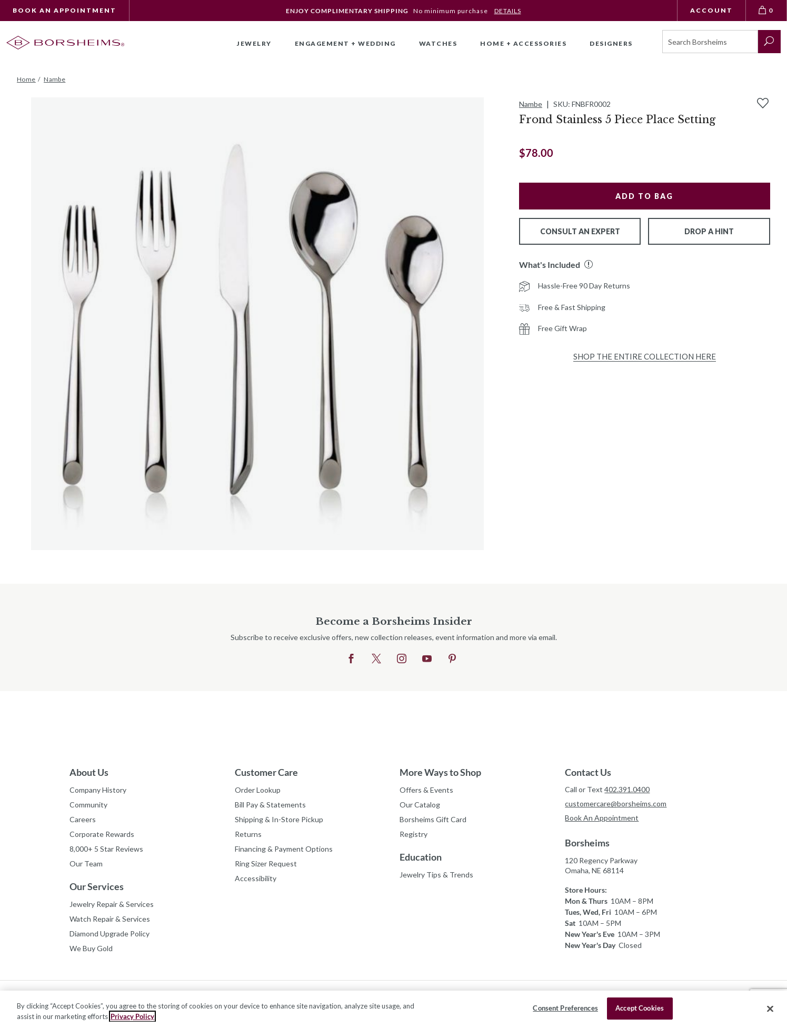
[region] (393, 1009)
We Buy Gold (91, 948)
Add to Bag (644, 196)
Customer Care (266, 772)
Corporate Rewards (101, 834)
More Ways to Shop (440, 772)
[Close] (770, 1008)
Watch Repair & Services (109, 918)
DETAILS (507, 11)
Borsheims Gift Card (433, 819)
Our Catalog (420, 804)
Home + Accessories (523, 43)
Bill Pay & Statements (270, 803)
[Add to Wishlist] (762, 103)
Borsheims (587, 843)
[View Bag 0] (766, 10)
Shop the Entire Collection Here (644, 356)
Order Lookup (258, 789)
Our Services (96, 886)
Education (421, 857)
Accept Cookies (639, 1008)
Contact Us (588, 772)
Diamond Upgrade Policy (109, 933)
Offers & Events (426, 789)
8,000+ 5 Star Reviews (106, 848)
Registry (413, 834)
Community (88, 804)
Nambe (530, 103)
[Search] (710, 41)
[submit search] (769, 41)
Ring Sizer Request (266, 863)
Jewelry (254, 43)
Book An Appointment (64, 10)
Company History (97, 789)
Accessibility (255, 878)
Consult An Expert (580, 231)
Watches (438, 43)
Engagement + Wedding (345, 43)
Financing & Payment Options (284, 848)
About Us (88, 772)
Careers (82, 819)
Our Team (86, 863)
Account (711, 10)
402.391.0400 (627, 789)
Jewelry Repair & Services (111, 904)
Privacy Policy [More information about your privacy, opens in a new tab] (132, 1016)
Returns (248, 834)
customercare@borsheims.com (615, 803)
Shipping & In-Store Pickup (279, 819)
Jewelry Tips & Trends (436, 874)
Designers (611, 43)
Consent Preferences (565, 1008)
